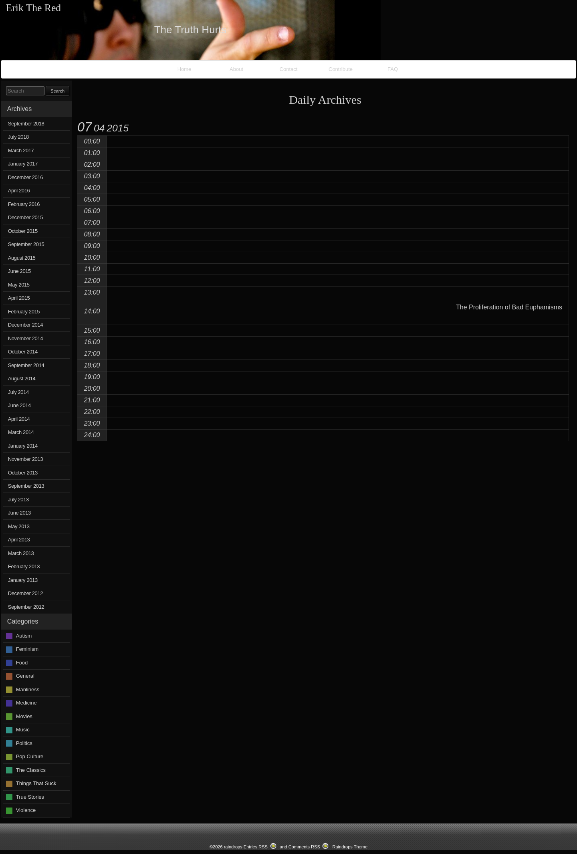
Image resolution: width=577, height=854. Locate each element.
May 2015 (19, 285)
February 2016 (24, 204)
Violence (26, 810)
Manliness (28, 689)
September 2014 (26, 365)
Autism (24, 636)
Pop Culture (30, 756)
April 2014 (19, 419)
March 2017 (21, 150)
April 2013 (19, 540)
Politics (24, 743)
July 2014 (18, 392)
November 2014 (25, 338)
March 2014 (21, 432)
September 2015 (26, 244)
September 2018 (26, 124)
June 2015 (19, 271)
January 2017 (23, 164)
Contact (289, 69)
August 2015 (22, 258)
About (236, 69)
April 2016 (19, 191)
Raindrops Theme (349, 846)
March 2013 (21, 553)
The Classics (31, 770)
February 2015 (24, 312)
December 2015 (25, 217)
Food (22, 663)
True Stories (30, 797)
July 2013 (18, 500)
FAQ (392, 69)
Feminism (27, 649)
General (25, 676)
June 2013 (19, 513)
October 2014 (23, 352)
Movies (24, 716)
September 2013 (26, 486)
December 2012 (25, 593)
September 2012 (26, 607)
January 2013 (23, 580)
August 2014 (22, 379)
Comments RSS (304, 846)
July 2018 (18, 137)
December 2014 (25, 325)
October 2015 (23, 231)
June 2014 (19, 405)
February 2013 (24, 566)
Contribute (341, 69)
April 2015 (19, 298)
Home (185, 69)
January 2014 (23, 446)
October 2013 (23, 473)
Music (23, 730)
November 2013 (25, 459)
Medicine (26, 703)
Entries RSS (256, 846)
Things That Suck (36, 783)
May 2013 (19, 526)
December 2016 (25, 177)
